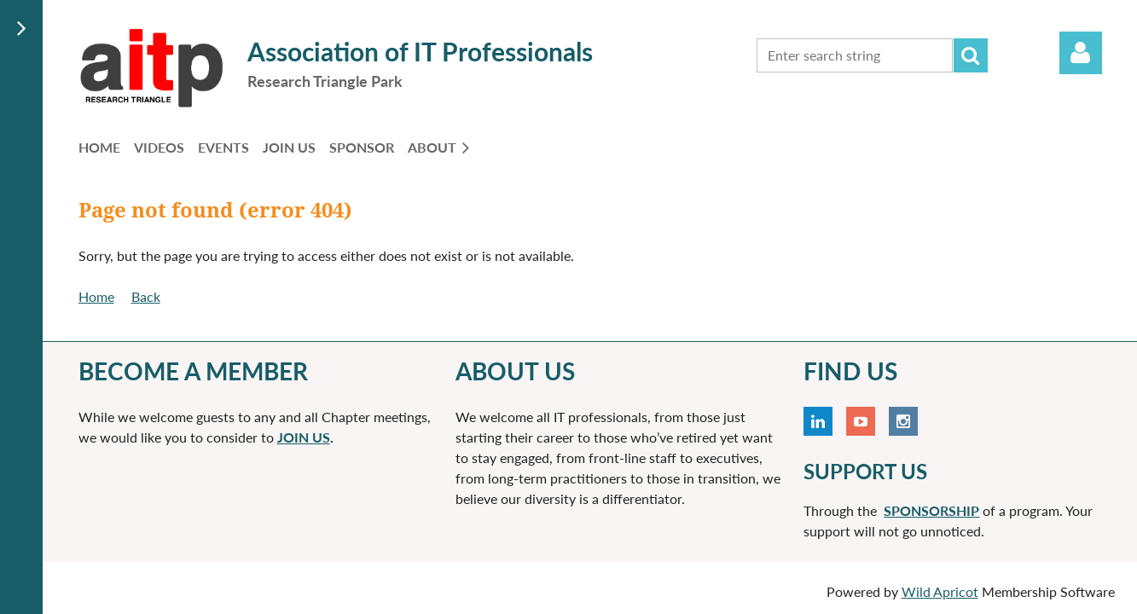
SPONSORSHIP (931, 510)
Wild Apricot (940, 591)
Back (145, 296)
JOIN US (303, 437)
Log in (1080, 53)
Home (96, 296)
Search (971, 55)
